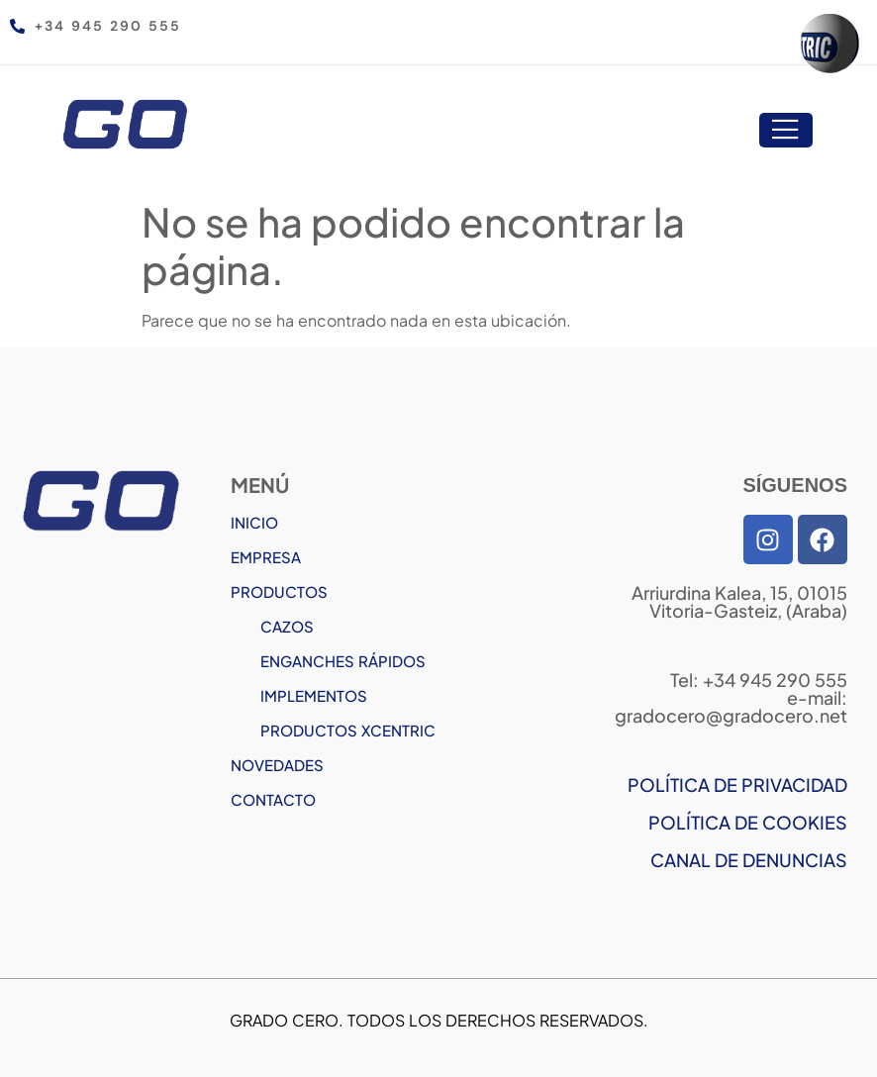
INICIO (254, 522)
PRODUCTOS (279, 591)
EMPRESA (266, 556)
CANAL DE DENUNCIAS (748, 859)
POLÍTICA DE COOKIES (747, 822)
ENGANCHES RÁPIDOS (343, 660)
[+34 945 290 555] (17, 26)
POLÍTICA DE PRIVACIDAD (737, 784)
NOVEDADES (277, 764)
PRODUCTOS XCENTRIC (348, 730)
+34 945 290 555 (108, 26)
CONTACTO (273, 799)
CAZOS (287, 626)
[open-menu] (786, 130)
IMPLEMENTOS (313, 695)
